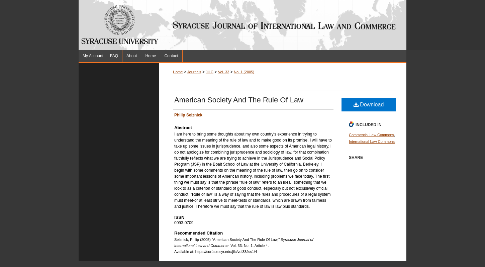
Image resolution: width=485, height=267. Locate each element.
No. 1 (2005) (244, 72)
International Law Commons (372, 142)
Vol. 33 (223, 72)
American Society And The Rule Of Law (238, 100)
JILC (209, 72)
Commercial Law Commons (371, 135)
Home (178, 72)
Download (369, 104)
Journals (194, 72)
